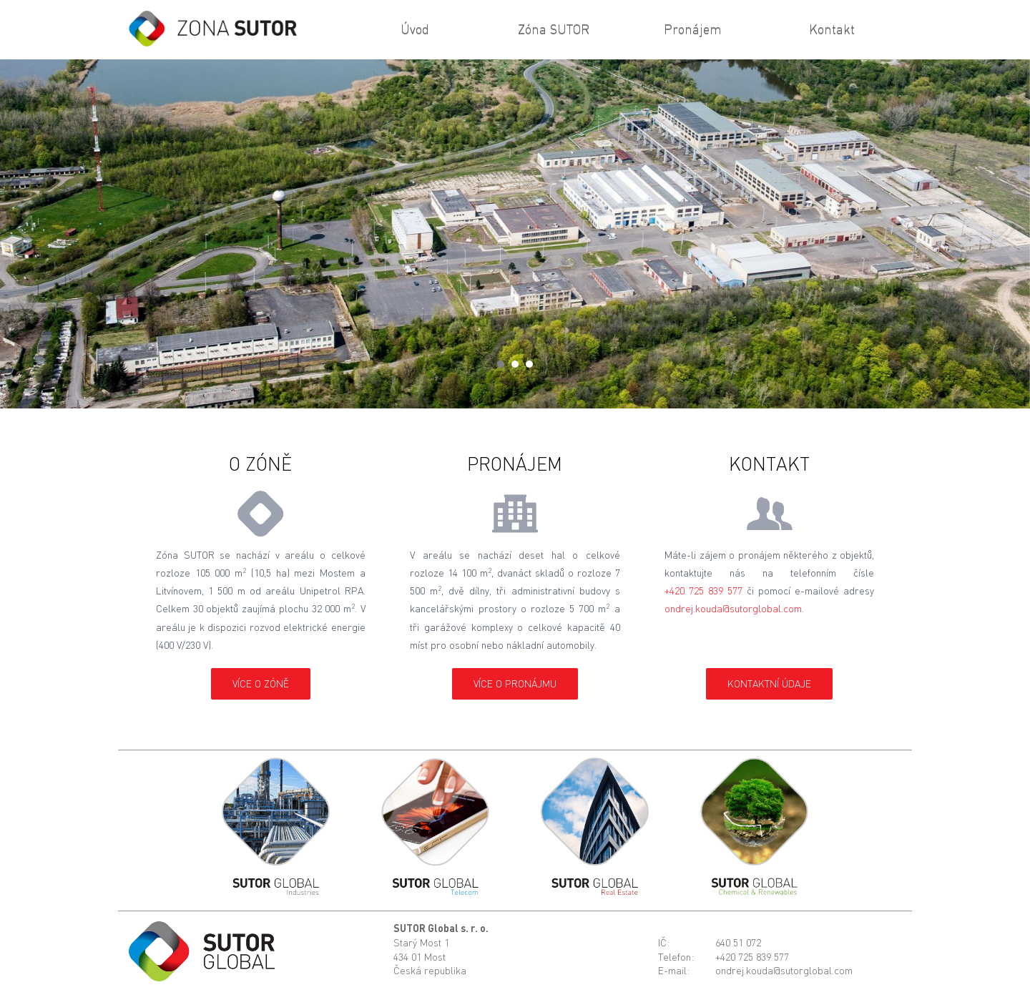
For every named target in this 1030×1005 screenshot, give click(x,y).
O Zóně (260, 463)
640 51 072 (738, 942)
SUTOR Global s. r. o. (441, 928)
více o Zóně (260, 683)
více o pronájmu (515, 683)
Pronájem (693, 28)
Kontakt (832, 28)
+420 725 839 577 (703, 590)
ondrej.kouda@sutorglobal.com (733, 608)
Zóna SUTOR (553, 28)
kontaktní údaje (769, 683)
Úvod (415, 28)
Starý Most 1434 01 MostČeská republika (429, 956)
